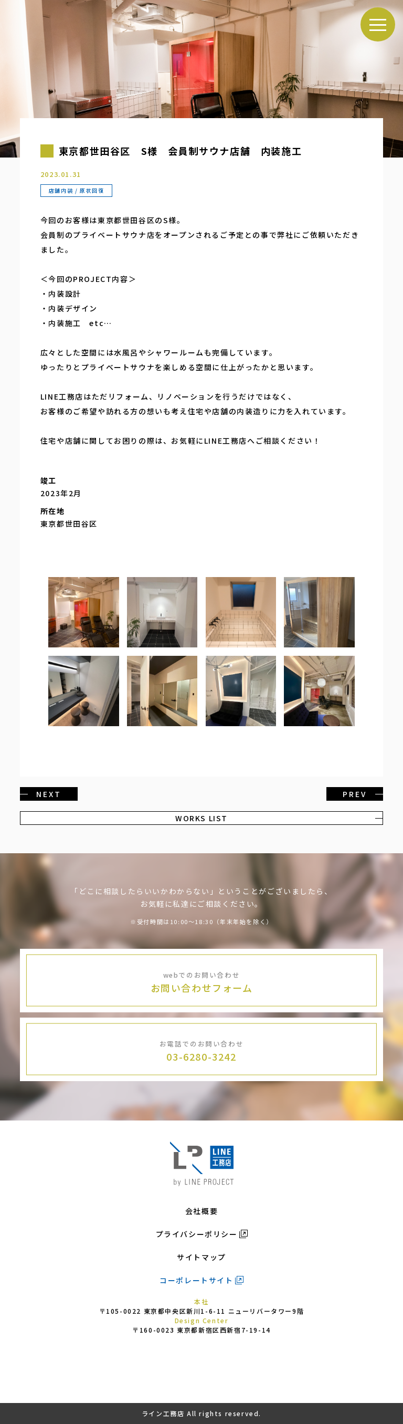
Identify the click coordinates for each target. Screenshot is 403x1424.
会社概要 (201, 1211)
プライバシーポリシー (197, 1234)
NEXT (48, 794)
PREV (354, 794)
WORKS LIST (201, 818)
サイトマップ (201, 1257)
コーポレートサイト (196, 1280)
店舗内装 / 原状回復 (76, 190)
